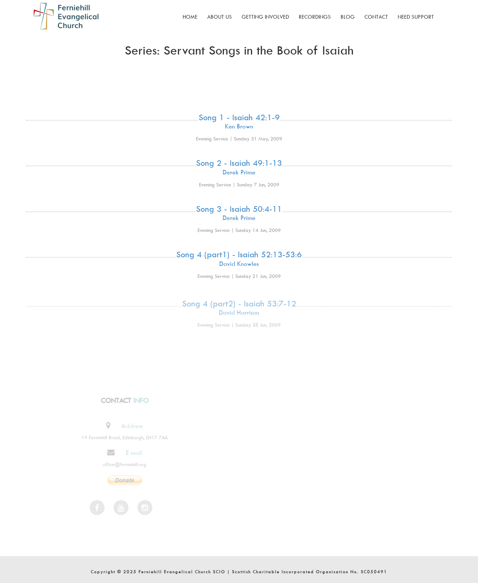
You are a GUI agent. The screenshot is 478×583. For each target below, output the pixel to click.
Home (190, 16)
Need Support (416, 16)
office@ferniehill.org (123, 464)
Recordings (315, 16)
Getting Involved (265, 16)
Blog (348, 16)
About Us (219, 16)
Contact (376, 16)
